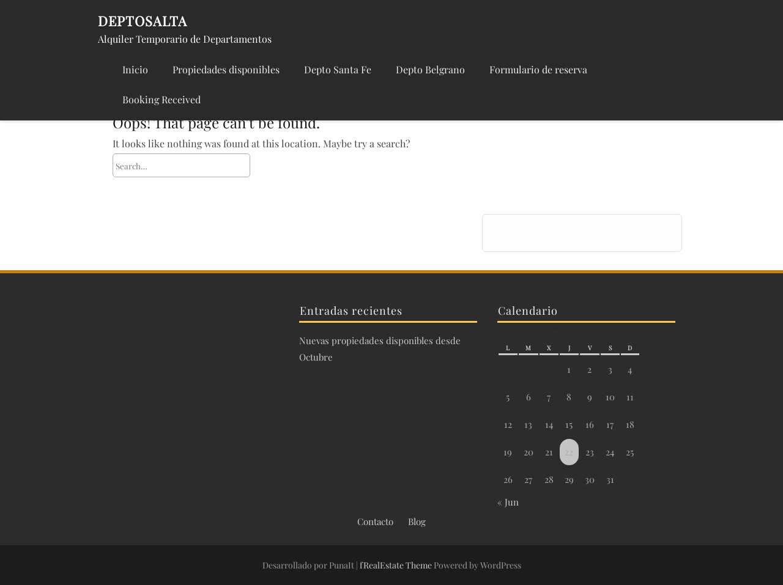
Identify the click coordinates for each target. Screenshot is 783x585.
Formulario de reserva (538, 69)
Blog (417, 521)
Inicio (135, 69)
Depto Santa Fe (337, 69)
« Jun (508, 502)
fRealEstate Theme (397, 565)
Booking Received (161, 99)
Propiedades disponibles (226, 69)
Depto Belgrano (430, 69)
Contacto (375, 521)
